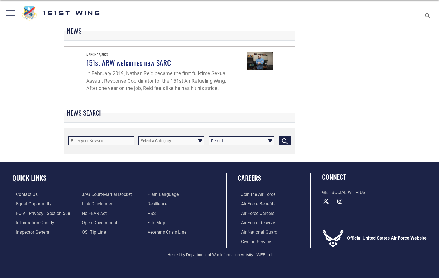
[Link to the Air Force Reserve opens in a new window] (255, 222)
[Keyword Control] (101, 140)
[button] (9, 13)
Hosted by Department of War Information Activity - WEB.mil (219, 254)
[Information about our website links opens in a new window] (96, 204)
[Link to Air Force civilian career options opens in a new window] (253, 241)
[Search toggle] (428, 13)
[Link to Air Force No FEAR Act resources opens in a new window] (93, 213)
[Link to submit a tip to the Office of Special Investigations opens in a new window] (93, 232)
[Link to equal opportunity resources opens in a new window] (30, 204)
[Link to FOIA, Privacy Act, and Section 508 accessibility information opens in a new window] (39, 213)
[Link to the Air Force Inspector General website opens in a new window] (29, 232)
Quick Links (29, 178)
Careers (249, 178)
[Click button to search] (285, 140)
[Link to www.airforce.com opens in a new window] (255, 194)
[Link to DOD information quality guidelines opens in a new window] (31, 222)
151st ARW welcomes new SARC (128, 62)
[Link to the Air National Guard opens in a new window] (256, 232)
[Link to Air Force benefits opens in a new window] (255, 204)
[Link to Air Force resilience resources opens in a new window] (159, 204)
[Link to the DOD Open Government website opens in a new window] (98, 222)
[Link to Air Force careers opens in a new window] (254, 213)
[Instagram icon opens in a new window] (340, 201)
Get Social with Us (343, 192)
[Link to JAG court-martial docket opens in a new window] (106, 194)
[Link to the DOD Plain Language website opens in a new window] (164, 194)
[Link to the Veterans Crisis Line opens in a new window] (168, 232)
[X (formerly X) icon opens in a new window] (326, 201)
